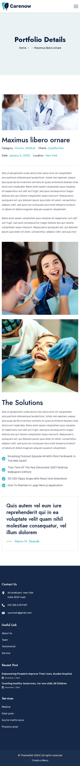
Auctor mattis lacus (13, 720)
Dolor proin (8, 713)
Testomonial (8, 646)
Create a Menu (40, 760)
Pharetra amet (10, 726)
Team (5, 639)
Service (6, 653)
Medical (30, 148)
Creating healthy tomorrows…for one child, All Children (34, 683)
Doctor (19, 148)
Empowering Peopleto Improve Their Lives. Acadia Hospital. (37, 673)
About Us (7, 633)
